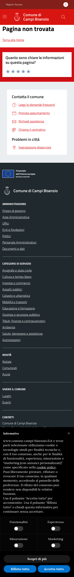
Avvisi (6, 374)
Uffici (5, 223)
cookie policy (46, 467)
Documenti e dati (13, 248)
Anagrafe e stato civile (17, 270)
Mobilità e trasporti (14, 302)
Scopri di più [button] (37, 559)
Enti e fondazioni (13, 229)
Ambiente (8, 327)
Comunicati (9, 368)
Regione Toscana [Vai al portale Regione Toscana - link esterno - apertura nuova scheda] (14, 4)
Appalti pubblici (12, 289)
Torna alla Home (13, 40)
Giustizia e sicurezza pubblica (21, 314)
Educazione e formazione (18, 308)
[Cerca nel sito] (63, 17)
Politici (6, 236)
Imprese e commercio (16, 283)
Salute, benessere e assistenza (22, 333)
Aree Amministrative (15, 217)
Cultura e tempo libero (16, 276)
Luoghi (6, 396)
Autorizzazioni (11, 339)
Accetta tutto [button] (54, 569)
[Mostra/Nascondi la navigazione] (4, 16)
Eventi (6, 402)
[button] (69, 433)
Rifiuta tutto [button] (20, 569)
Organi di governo (13, 210)
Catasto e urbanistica (16, 295)
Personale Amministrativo (19, 242)
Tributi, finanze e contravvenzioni (23, 321)
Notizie (6, 361)
